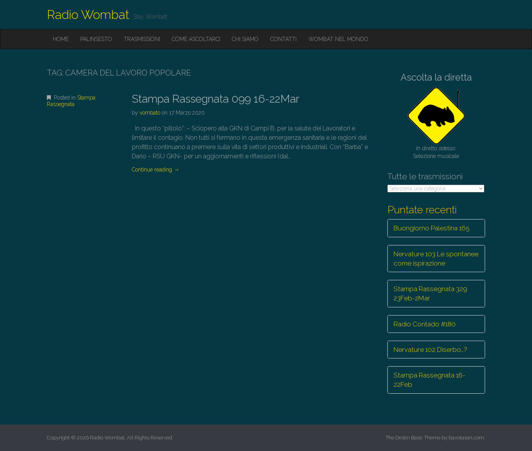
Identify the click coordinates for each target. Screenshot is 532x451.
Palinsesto (96, 39)
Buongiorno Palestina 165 (432, 228)
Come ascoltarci (196, 39)
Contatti (283, 39)
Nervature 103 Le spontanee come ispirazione (436, 258)
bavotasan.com (466, 438)
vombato (150, 113)
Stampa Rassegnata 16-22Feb (429, 379)
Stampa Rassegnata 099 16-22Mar (215, 99)
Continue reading (155, 169)
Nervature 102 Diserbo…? (430, 349)
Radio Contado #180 (425, 324)
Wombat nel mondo (338, 39)
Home (61, 39)
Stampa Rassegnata (71, 100)
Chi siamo (245, 39)
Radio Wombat (88, 14)
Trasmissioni (142, 39)
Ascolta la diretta (436, 77)
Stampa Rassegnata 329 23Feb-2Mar (430, 293)
